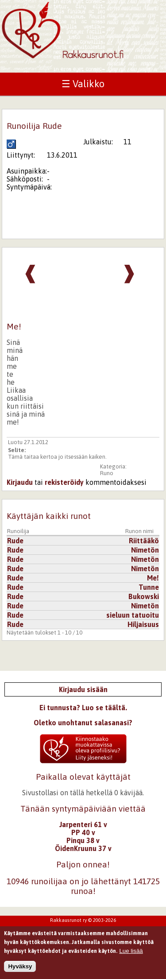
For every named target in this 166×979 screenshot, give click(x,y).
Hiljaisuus (143, 624)
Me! (153, 578)
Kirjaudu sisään (83, 689)
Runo (106, 473)
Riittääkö (144, 541)
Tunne (149, 587)
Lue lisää (131, 953)
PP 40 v (83, 832)
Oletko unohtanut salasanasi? (83, 723)
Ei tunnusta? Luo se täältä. (83, 708)
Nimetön (145, 550)
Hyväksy (20, 969)
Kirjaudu (20, 482)
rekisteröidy (64, 482)
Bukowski (143, 596)
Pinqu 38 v (83, 840)
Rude (15, 541)
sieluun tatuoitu (132, 615)
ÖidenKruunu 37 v (83, 848)
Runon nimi (139, 531)
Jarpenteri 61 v (83, 824)
